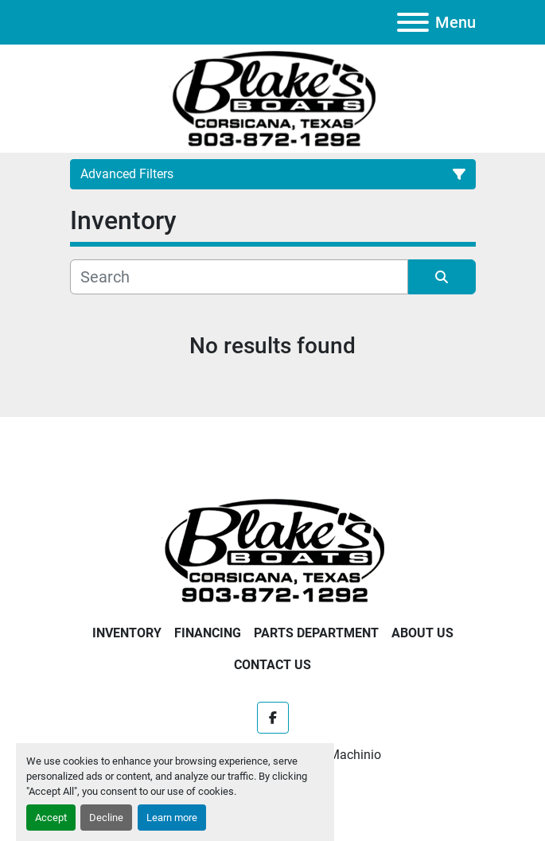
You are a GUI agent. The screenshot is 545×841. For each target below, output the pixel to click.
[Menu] (413, 22)
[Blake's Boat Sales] (273, 549)
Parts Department (316, 632)
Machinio (355, 754)
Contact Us (272, 664)
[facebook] (273, 718)
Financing (207, 632)
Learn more (171, 817)
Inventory (127, 632)
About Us (422, 632)
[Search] (239, 276)
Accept (51, 817)
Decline (106, 817)
